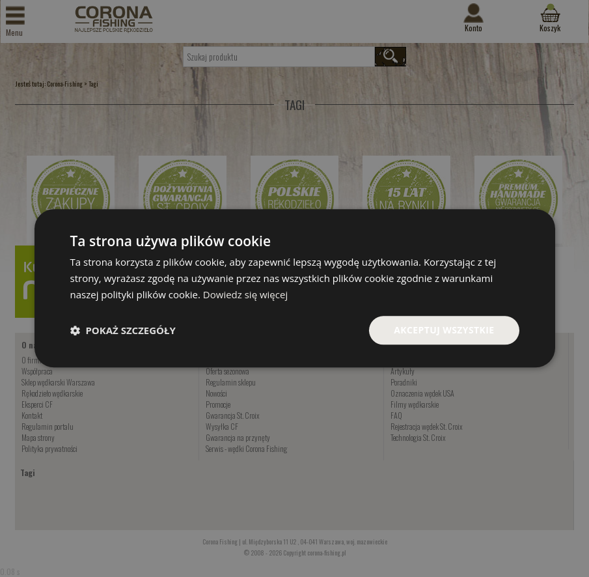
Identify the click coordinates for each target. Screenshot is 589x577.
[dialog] (294, 288)
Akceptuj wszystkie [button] (444, 330)
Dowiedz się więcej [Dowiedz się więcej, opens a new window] (245, 294)
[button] (123, 330)
